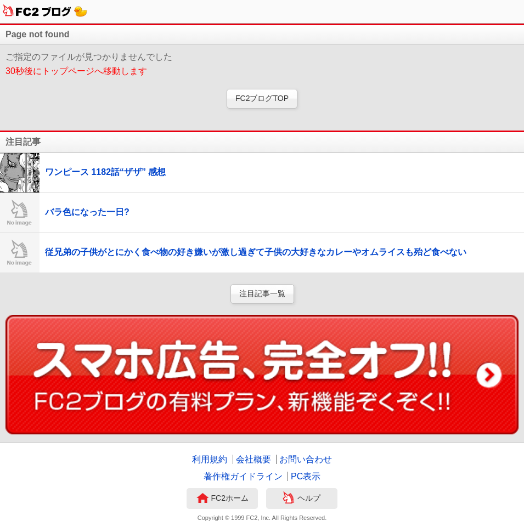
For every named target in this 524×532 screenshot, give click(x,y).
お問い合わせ (305, 459)
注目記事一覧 (262, 293)
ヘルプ (301, 499)
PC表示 (305, 476)
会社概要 (253, 459)
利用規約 (209, 459)
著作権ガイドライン (243, 476)
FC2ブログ (45, 11)
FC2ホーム (222, 499)
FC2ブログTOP (262, 98)
